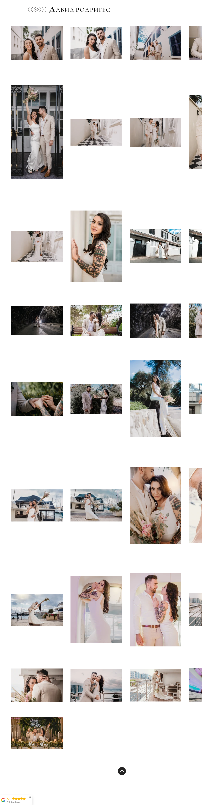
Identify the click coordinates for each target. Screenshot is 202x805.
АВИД (65, 10)
